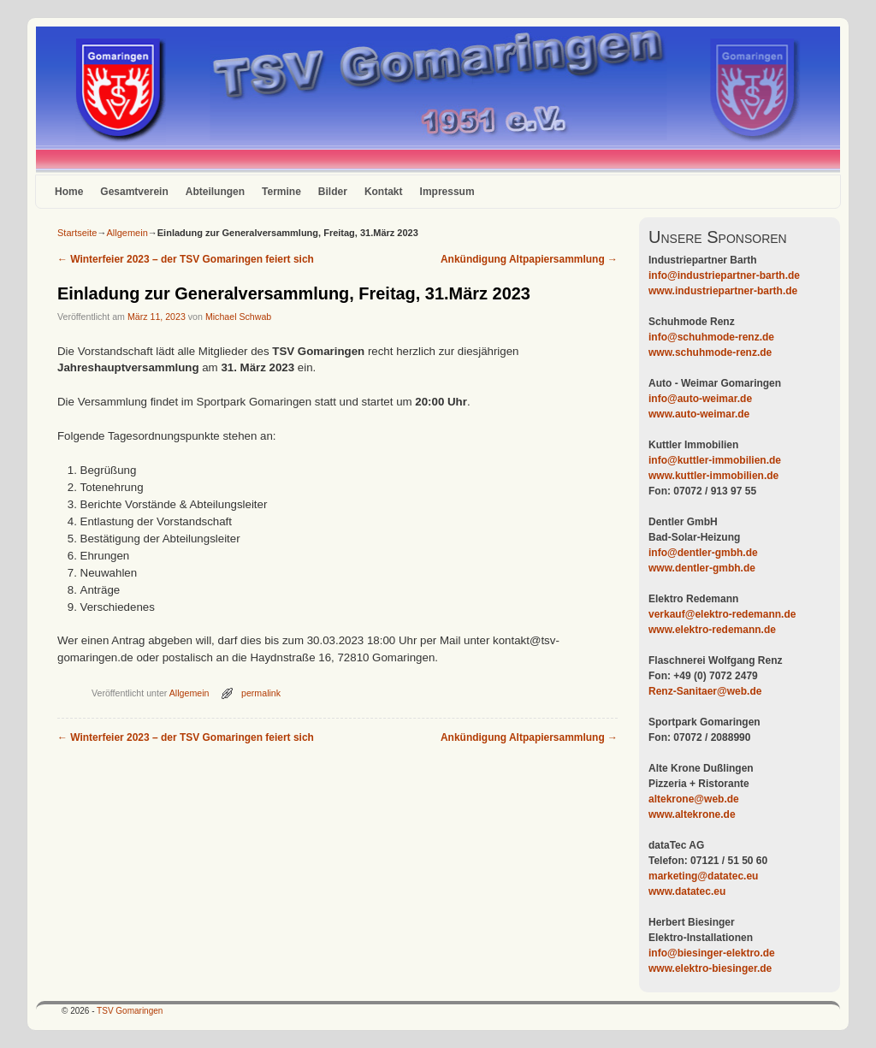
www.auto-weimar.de (698, 414)
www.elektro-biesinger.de (710, 968)
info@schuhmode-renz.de (711, 337)
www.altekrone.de (692, 814)
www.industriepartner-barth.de (722, 291)
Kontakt (383, 192)
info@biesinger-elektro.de (711, 953)
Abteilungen (215, 192)
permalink (261, 693)
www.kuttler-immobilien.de (713, 476)
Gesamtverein (134, 192)
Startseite (77, 233)
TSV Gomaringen (130, 1010)
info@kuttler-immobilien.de (714, 460)
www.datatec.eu (686, 891)
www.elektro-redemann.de (712, 630)
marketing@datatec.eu (703, 876)
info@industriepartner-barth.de (724, 275)
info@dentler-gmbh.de (703, 553)
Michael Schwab (238, 316)
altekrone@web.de (693, 799)
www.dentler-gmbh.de (701, 568)
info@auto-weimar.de (700, 399)
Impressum (447, 192)
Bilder (332, 192)
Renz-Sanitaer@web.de (704, 691)
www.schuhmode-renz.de (710, 352)
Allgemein (126, 233)
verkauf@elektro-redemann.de (722, 614)
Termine (281, 192)
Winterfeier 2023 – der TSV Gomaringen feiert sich (185, 259)
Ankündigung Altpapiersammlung (529, 259)
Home (69, 192)
